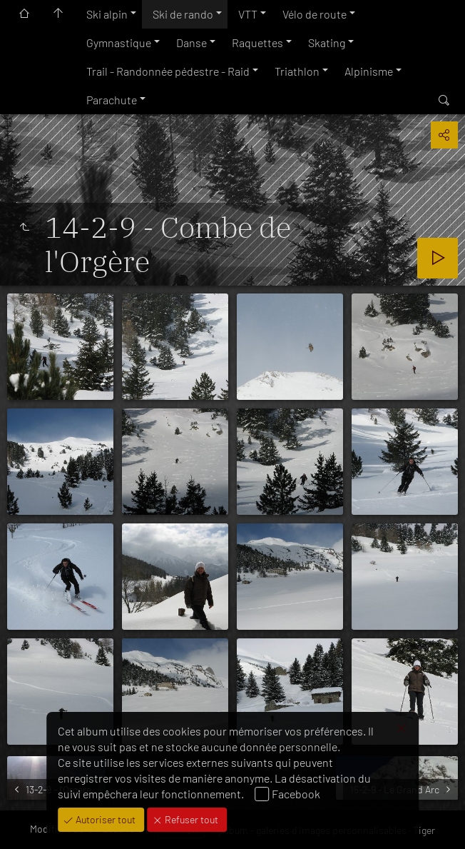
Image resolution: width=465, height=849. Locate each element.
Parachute (111, 99)
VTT (247, 14)
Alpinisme (368, 71)
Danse (191, 42)
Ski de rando (183, 14)
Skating (326, 42)
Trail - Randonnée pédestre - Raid (168, 71)
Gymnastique (118, 42)
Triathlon (297, 71)
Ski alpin (107, 14)
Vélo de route (314, 14)
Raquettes (257, 42)
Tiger (424, 830)
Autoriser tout (104, 819)
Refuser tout (190, 819)
